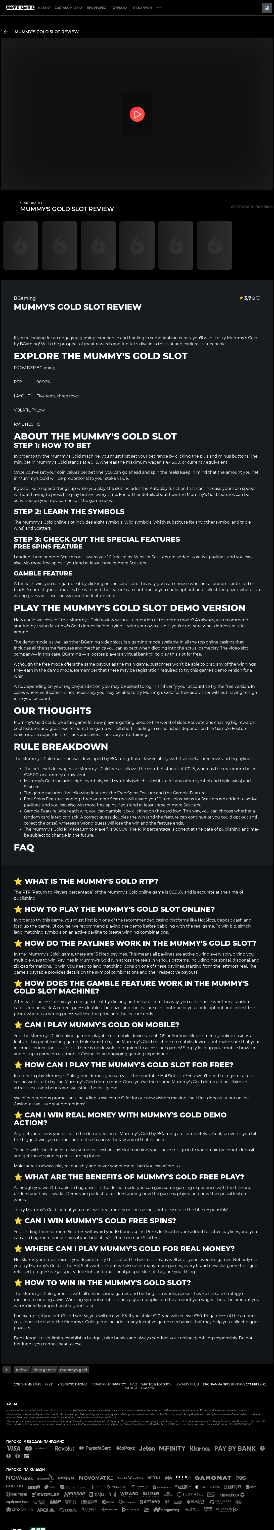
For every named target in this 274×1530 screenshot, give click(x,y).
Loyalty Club (187, 1384)
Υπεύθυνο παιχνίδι (73, 1384)
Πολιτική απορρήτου (109, 1384)
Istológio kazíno (140, 1388)
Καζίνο (44, 8)
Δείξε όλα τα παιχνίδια (252, 207)
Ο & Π (49, 1384)
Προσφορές (96, 8)
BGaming (29, 344)
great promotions (66, 1104)
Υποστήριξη (142, 8)
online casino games (108, 1293)
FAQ (133, 1384)
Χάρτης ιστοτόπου (156, 1384)
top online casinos (216, 642)
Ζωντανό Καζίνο (68, 8)
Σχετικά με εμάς (27, 1384)
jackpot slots (138, 1271)
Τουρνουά (119, 8)
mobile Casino (80, 1053)
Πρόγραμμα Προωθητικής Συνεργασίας (234, 1384)
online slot (64, 522)
